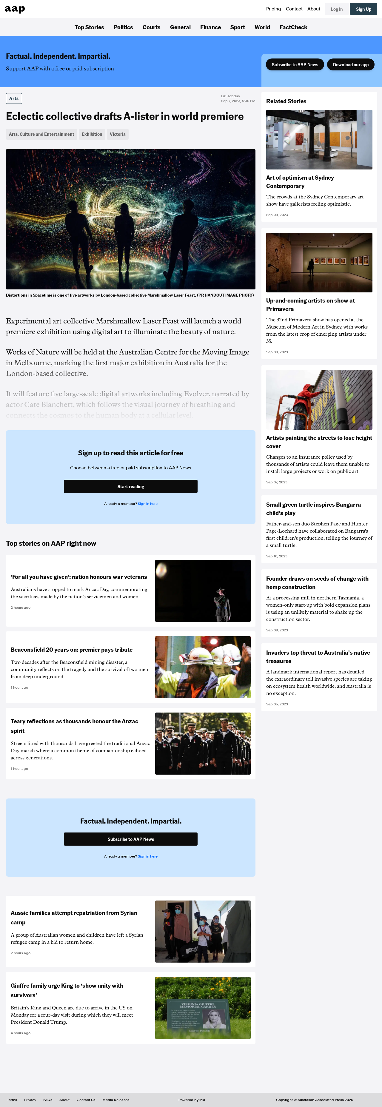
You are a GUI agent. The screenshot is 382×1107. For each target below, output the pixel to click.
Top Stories (89, 27)
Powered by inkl (191, 1100)
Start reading (131, 486)
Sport (237, 27)
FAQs (47, 1100)
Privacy (30, 1100)
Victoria (118, 134)
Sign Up (363, 9)
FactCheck (293, 27)
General (180, 27)
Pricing (273, 9)
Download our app (351, 64)
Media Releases (115, 1100)
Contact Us (86, 1100)
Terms (12, 1100)
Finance (210, 27)
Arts (14, 98)
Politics (123, 27)
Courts (152, 27)
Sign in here (148, 504)
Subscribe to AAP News (295, 64)
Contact (294, 9)
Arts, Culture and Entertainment (41, 134)
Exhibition (92, 134)
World (262, 27)
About (313, 9)
